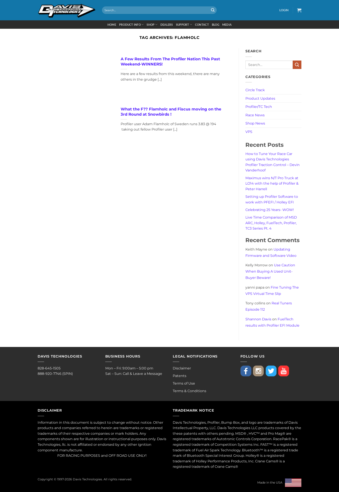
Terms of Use (184, 383)
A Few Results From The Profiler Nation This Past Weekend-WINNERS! (170, 61)
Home (111, 24)
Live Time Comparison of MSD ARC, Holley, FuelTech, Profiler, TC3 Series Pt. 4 (271, 222)
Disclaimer (182, 368)
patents (190, 433)
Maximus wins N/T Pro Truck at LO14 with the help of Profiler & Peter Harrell (272, 183)
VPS (248, 132)
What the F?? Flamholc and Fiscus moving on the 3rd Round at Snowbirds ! (171, 112)
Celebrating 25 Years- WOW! (269, 210)
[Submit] (212, 10)
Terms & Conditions (189, 391)
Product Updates (260, 98)
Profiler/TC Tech (258, 107)
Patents (179, 376)
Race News (255, 115)
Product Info (131, 24)
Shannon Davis (258, 319)
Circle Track (255, 90)
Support (184, 24)
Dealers (166, 24)
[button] (284, 10)
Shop (152, 24)
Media (227, 24)
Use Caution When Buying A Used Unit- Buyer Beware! (270, 271)
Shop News (255, 123)
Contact (202, 24)
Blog (215, 24)
